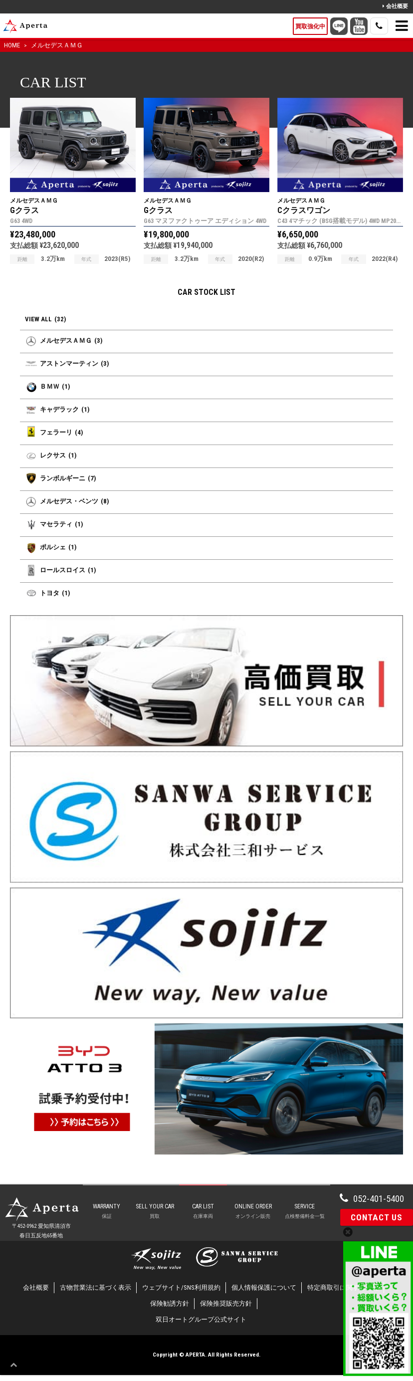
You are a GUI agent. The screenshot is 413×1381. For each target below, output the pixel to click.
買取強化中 (310, 26)
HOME (12, 45)
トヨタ (47, 593)
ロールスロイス (60, 570)
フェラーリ (54, 432)
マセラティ (54, 524)
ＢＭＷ (47, 386)
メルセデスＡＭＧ (57, 45)
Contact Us (377, 1217)
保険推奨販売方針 (226, 1310)
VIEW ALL (45, 319)
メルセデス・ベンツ (67, 501)
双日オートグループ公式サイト (201, 1326)
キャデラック (57, 409)
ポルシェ (50, 547)
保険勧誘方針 (169, 1310)
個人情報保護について (263, 1294)
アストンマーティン (67, 363)
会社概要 (395, 6)
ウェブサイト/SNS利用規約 (181, 1294)
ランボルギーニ (60, 478)
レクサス (50, 455)
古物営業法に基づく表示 (95, 1294)
